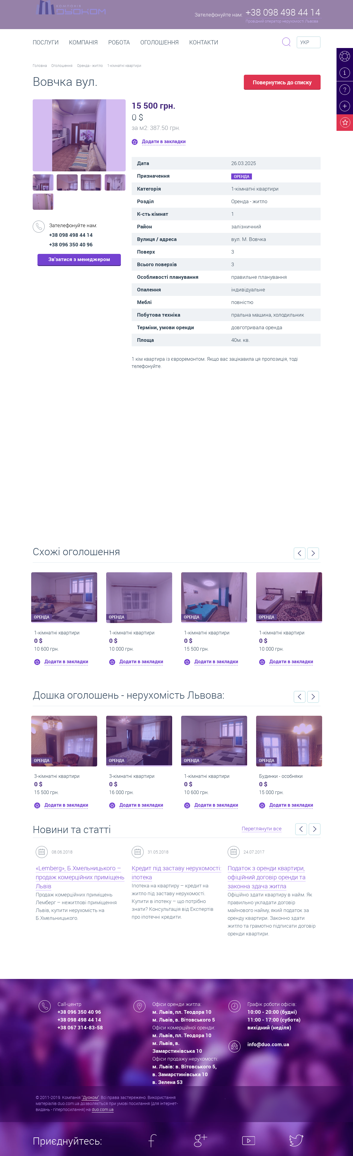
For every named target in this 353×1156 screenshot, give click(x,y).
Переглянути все (262, 828)
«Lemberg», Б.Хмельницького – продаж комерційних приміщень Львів (80, 877)
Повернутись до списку (282, 82)
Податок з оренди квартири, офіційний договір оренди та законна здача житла (267, 877)
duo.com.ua (103, 1109)
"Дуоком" (90, 1097)
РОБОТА (119, 42)
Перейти (176, 455)
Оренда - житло (90, 65)
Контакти (203, 42)
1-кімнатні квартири (124, 65)
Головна (40, 65)
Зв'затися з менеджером (79, 259)
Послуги (45, 42)
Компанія (83, 42)
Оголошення (159, 42)
